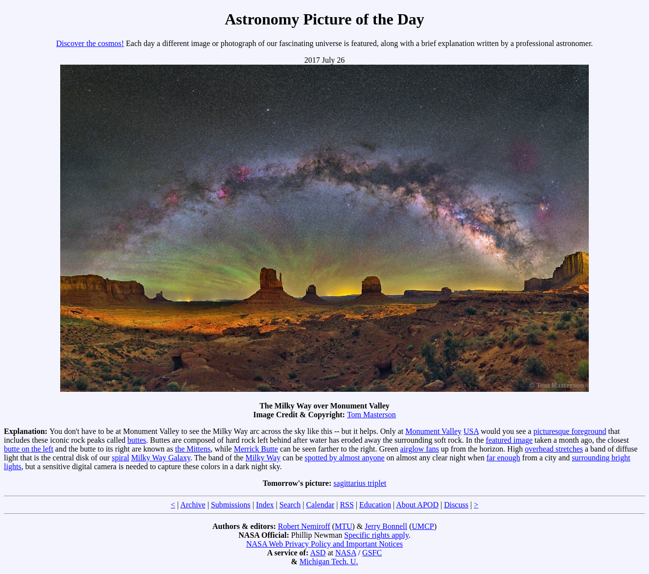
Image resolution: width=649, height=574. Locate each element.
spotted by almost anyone (345, 458)
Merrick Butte (256, 449)
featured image (509, 440)
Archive (193, 505)
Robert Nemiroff (304, 526)
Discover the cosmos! (90, 43)
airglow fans (419, 449)
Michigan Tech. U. (329, 561)
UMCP (423, 526)
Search (290, 505)
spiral (120, 458)
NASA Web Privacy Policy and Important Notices (324, 544)
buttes (136, 440)
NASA (345, 553)
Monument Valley (433, 431)
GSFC (372, 553)
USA (471, 431)
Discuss (456, 505)
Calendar (320, 505)
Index (265, 505)
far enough (503, 458)
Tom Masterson (371, 414)
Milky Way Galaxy (160, 458)
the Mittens (192, 449)
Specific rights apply (376, 535)
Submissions (231, 505)
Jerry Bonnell (386, 526)
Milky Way (262, 458)
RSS (346, 505)
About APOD (417, 505)
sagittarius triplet (359, 483)
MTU (343, 526)
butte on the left (28, 449)
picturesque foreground (569, 431)
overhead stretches (554, 449)
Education (375, 505)
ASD (317, 553)
